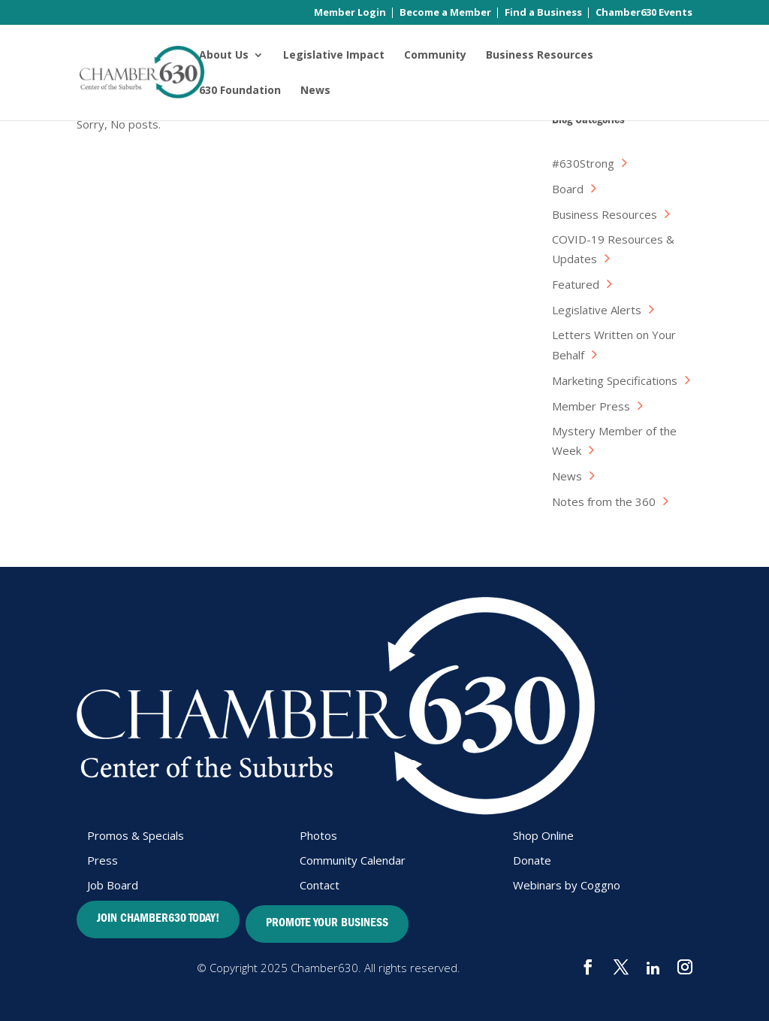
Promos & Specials (135, 835)
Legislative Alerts (596, 309)
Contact (319, 884)
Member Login (350, 13)
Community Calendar (353, 860)
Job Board (112, 884)
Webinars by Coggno (566, 884)
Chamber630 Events (644, 13)
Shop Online (543, 835)
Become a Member (445, 13)
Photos (318, 835)
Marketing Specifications (614, 380)
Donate (532, 860)
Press (102, 860)
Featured (575, 284)
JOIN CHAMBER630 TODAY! (158, 919)
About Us (224, 56)
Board (568, 188)
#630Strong (583, 163)
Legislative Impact (333, 56)
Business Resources (539, 56)
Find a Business (543, 13)
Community (435, 56)
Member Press (591, 406)
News (315, 91)
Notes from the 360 (604, 501)
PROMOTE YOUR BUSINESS (327, 924)
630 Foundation (240, 91)
